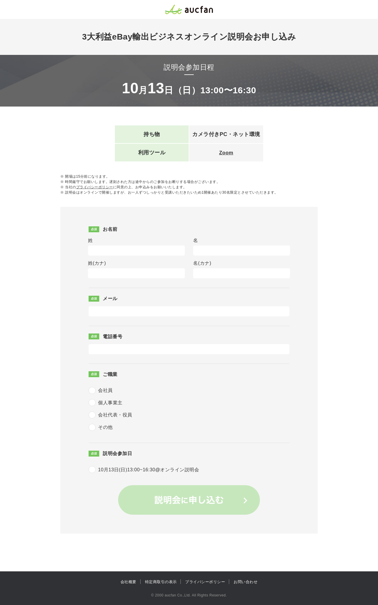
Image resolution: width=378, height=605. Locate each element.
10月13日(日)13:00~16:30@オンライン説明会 (148, 469)
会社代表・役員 (115, 414)
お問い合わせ (246, 582)
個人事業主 (110, 402)
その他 (105, 427)
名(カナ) (202, 263)
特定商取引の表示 (161, 582)
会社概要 (128, 582)
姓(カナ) (97, 263)
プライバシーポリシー (94, 187)
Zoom (226, 153)
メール (110, 298)
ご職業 (110, 374)
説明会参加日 (117, 453)
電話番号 (112, 336)
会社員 (105, 390)
